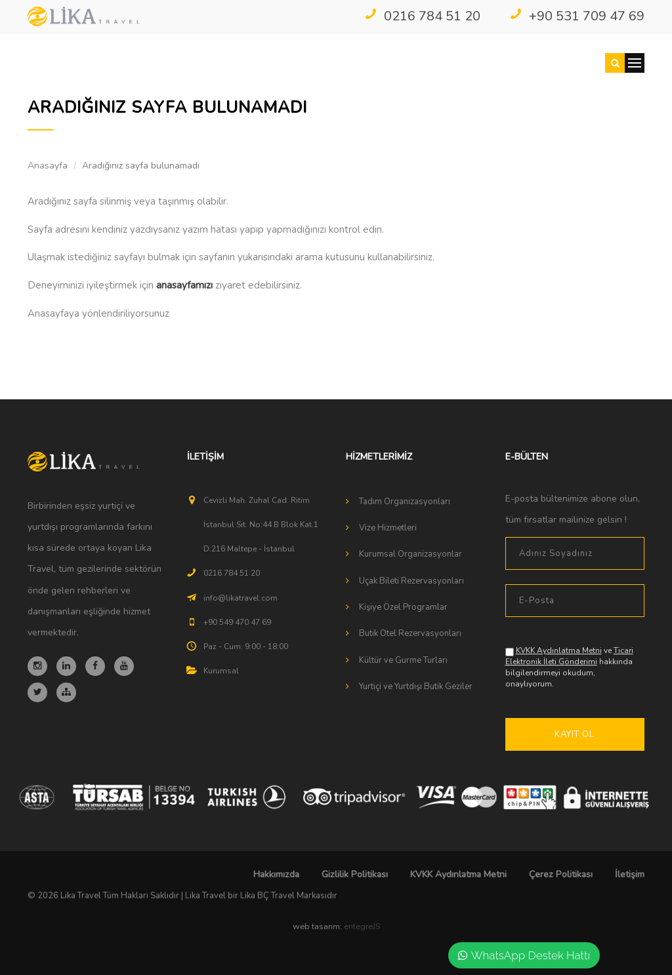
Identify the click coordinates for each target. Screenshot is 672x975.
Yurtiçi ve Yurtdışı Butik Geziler (415, 686)
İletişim (629, 874)
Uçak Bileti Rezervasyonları (411, 581)
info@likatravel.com (240, 598)
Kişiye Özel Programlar (403, 607)
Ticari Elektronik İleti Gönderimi (569, 656)
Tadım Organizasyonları (404, 501)
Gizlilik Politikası (355, 874)
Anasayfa (48, 165)
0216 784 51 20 (422, 16)
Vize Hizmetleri (388, 528)
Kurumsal (221, 671)
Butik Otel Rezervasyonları (410, 633)
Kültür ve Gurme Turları (403, 660)
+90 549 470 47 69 (237, 622)
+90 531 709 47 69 (576, 16)
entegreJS (362, 926)
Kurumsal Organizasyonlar (410, 554)
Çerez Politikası (561, 874)
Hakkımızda (276, 874)
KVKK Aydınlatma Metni (559, 650)
